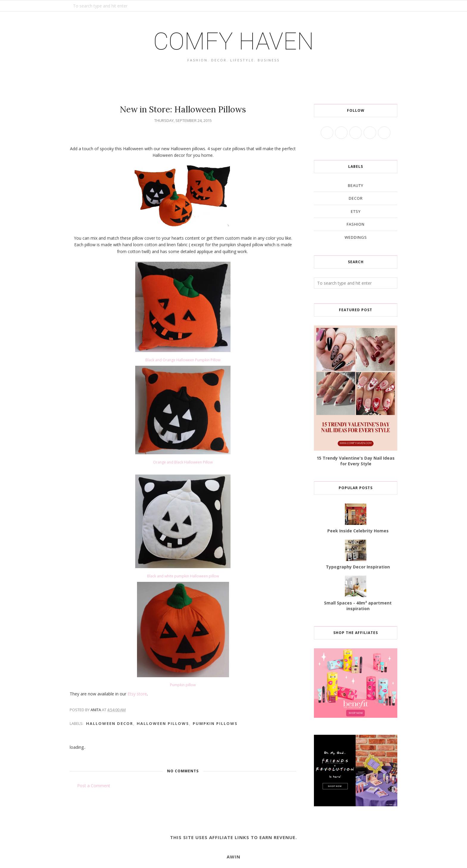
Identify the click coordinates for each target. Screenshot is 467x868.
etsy (356, 211)
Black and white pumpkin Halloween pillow (183, 576)
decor (356, 198)
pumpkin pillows (215, 723)
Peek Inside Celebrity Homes (358, 531)
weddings (356, 237)
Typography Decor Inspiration (358, 567)
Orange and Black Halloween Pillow (183, 462)
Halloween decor (109, 723)
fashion (356, 224)
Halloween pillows (163, 723)
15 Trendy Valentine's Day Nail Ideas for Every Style (356, 460)
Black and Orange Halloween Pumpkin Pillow (182, 359)
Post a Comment (93, 785)
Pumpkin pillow (183, 684)
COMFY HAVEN (233, 41)
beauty (355, 185)
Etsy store (136, 694)
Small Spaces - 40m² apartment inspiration (358, 605)
